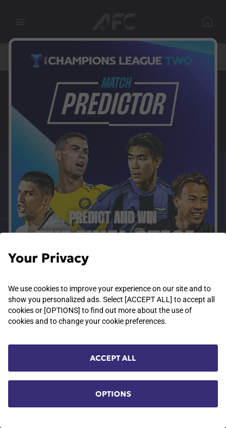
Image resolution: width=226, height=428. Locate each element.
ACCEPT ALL (113, 358)
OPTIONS (113, 394)
